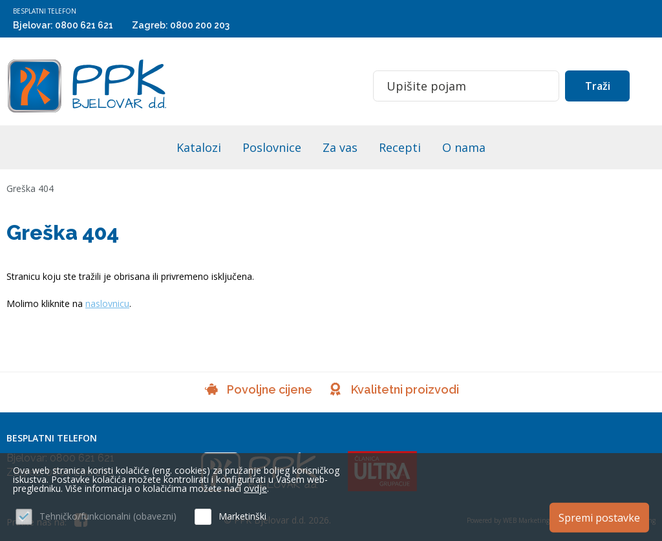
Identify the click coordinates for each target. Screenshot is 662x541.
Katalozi (198, 147)
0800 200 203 (200, 25)
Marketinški (242, 516)
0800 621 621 (84, 25)
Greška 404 (30, 188)
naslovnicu (107, 303)
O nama (464, 147)
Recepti (400, 147)
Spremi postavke (599, 517)
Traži (597, 86)
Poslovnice (271, 147)
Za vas (340, 147)
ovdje (255, 488)
